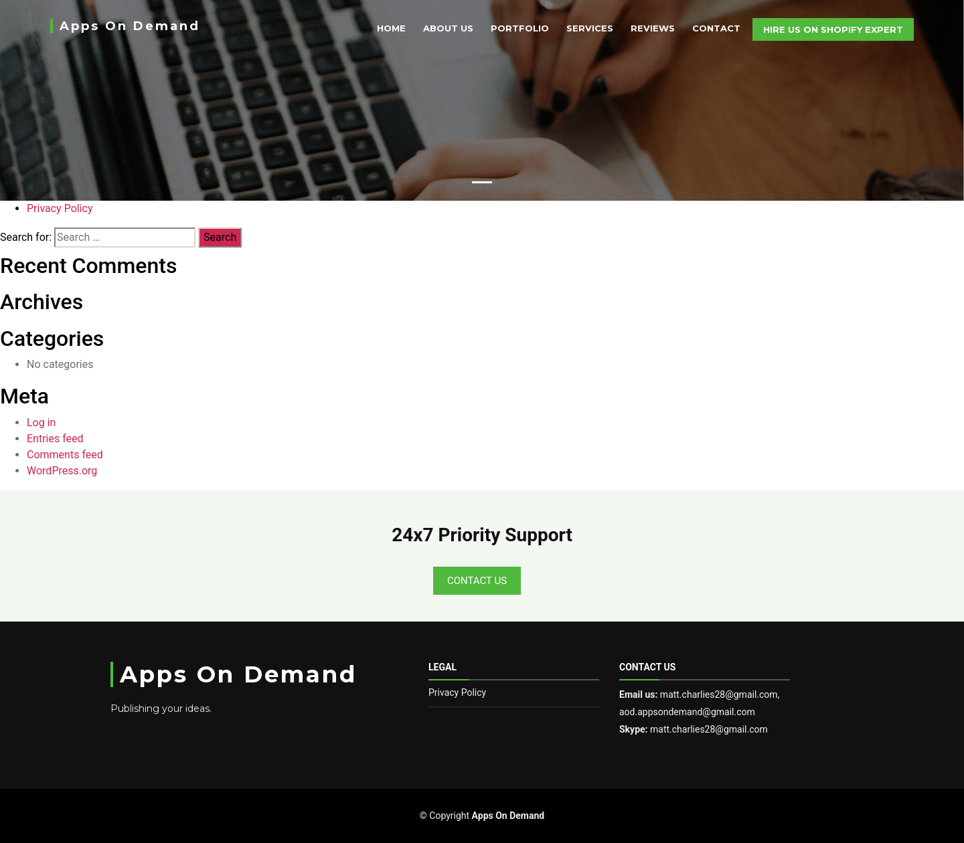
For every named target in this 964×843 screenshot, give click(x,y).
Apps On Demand (130, 26)
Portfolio (520, 28)
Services (589, 28)
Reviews (653, 28)
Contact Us (477, 581)
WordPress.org (62, 470)
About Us (448, 28)
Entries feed (55, 438)
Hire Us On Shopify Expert (833, 29)
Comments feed (65, 454)
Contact (716, 28)
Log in (41, 422)
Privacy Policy (60, 208)
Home (391, 28)
